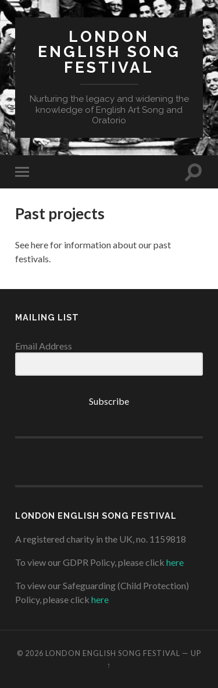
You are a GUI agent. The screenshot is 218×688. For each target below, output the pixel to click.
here (175, 562)
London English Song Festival (109, 51)
